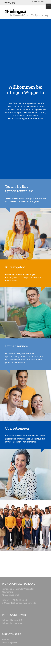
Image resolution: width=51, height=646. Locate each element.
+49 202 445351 (39, 1)
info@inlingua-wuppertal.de (22, 602)
